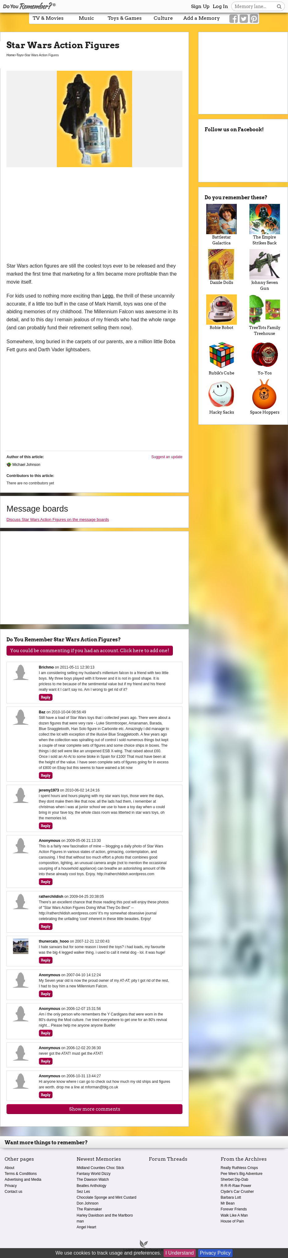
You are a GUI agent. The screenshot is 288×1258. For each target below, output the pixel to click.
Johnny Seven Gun (265, 270)
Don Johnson (87, 1203)
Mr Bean (228, 1203)
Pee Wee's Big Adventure (242, 1173)
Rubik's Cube (221, 357)
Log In (220, 6)
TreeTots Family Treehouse (265, 315)
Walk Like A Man (234, 1215)
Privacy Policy (215, 1253)
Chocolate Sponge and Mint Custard (106, 1197)
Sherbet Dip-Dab (234, 1179)
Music (86, 18)
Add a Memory (201, 18)
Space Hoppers (265, 397)
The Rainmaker (89, 1209)
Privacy (11, 1186)
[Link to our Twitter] (244, 19)
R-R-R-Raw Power (236, 1186)
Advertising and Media (23, 1179)
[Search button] (279, 6)
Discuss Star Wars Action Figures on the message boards (57, 519)
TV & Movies (48, 18)
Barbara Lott (231, 1197)
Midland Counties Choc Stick (100, 1168)
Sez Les (83, 1191)
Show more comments (94, 1109)
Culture (163, 18)
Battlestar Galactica (221, 225)
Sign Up (200, 6)
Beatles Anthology (91, 1186)
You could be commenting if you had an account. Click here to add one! (89, 650)
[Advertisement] (94, 215)
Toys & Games (125, 18)
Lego (107, 295)
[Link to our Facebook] (233, 19)
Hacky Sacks (221, 397)
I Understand (179, 1253)
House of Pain (232, 1221)
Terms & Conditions (21, 1173)
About (9, 1168)
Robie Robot (221, 312)
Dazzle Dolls (221, 267)
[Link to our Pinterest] (254, 19)
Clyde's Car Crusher (237, 1191)
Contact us (13, 1191)
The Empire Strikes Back (265, 225)
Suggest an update (166, 457)
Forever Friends (234, 1209)
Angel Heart (86, 1227)
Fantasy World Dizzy (94, 1173)
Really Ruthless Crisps (239, 1168)
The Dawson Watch (93, 1179)
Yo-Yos (265, 357)
